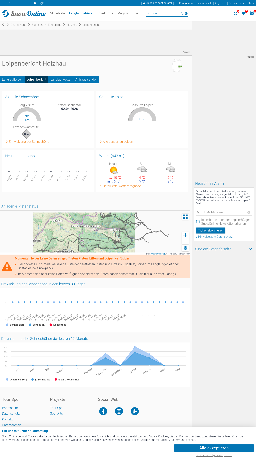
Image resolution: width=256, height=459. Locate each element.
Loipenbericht (36, 79)
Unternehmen (11, 425)
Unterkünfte (105, 13)
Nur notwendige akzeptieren (214, 455)
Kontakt (7, 419)
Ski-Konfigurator (184, 3)
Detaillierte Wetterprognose (122, 186)
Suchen (181, 13)
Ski (136, 13)
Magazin (123, 13)
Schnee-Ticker (237, 3)
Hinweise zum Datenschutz (215, 236)
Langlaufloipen (12, 79)
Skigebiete (57, 13)
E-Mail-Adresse (214, 212)
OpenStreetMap (158, 253)
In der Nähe (186, 13)
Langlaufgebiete (80, 13)
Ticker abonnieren (210, 230)
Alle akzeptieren (214, 448)
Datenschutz (11, 413)
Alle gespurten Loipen (118, 141)
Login (41, 3)
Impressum (10, 408)
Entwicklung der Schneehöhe (29, 141)
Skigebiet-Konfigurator (159, 3)
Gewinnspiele (204, 3)
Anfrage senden (86, 79)
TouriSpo (56, 408)
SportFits (56, 413)
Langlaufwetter (60, 79)
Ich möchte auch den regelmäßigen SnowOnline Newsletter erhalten (226, 222)
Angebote (220, 3)
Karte (251, 3)
